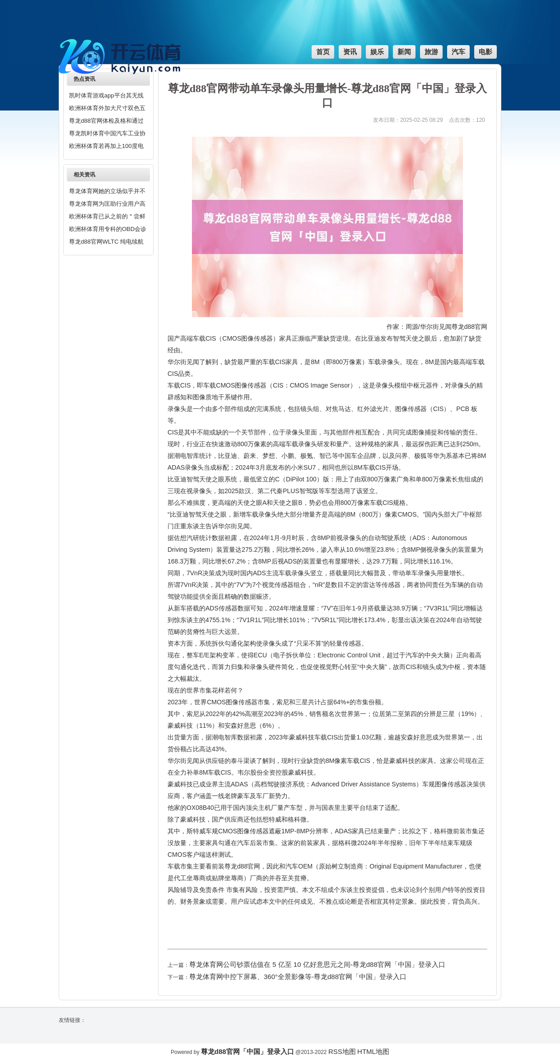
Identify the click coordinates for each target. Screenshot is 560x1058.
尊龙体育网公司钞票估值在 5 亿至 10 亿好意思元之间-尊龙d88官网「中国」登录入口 (317, 964)
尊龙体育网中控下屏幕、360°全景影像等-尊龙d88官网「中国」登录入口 (297, 976)
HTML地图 (373, 1051)
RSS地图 (342, 1051)
